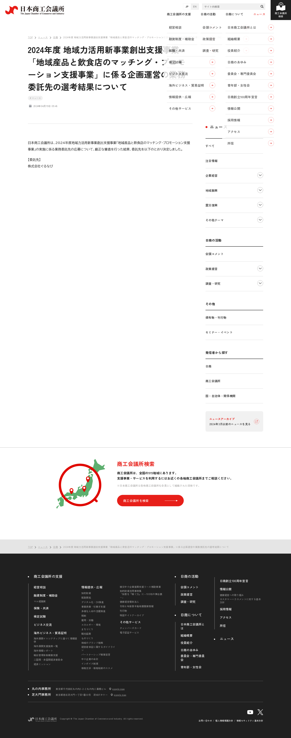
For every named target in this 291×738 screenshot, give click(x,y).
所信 (223, 626)
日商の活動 (190, 576)
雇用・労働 (87, 620)
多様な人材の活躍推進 (93, 611)
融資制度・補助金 (46, 595)
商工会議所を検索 (150, 500)
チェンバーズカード (131, 628)
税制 (83, 615)
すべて (210, 146)
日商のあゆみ (190, 650)
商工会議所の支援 (48, 576)
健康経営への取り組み (232, 595)
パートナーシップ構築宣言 (95, 654)
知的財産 (86, 593)
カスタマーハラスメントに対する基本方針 (240, 601)
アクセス (226, 617)
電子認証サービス (129, 632)
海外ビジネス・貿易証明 (50, 633)
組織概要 (187, 635)
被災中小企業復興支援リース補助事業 (140, 586)
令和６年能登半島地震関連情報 (137, 606)
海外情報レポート (43, 650)
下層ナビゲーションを (260, 175)
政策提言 (211, 269)
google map (118, 688)
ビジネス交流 (43, 625)
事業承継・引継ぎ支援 (93, 606)
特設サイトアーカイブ (132, 615)
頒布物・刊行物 (216, 317)
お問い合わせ (205, 721)
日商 (209, 366)
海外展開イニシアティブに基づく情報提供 (55, 640)
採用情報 (226, 609)
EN (194, 6)
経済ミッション (42, 664)
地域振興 (211, 190)
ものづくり (87, 638)
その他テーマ (215, 220)
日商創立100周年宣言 (234, 581)
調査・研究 (213, 283)
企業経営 (211, 175)
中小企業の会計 (89, 659)
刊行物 (123, 610)
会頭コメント (215, 254)
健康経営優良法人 (129, 601)
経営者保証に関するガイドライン (98, 648)
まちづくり (87, 629)
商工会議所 (213, 381)
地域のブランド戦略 (92, 642)
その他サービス (130, 622)
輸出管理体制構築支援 (46, 655)
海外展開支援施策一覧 (46, 646)
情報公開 (226, 589)
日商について (191, 614)
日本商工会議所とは (193, 626)
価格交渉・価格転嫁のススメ (97, 668)
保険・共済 (41, 608)
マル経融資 (40, 601)
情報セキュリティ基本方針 (249, 721)
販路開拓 (86, 597)
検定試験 (40, 616)
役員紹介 (187, 643)
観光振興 (86, 633)
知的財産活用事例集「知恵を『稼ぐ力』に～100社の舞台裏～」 (141, 594)
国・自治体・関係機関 (221, 396)
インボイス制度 (89, 663)
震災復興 (211, 205)
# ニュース (35, 98)
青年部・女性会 (191, 667)
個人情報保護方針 (224, 721)
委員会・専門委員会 (193, 658)
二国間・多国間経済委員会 (48, 659)
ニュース (259, 14)
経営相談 (40, 587)
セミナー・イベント (219, 332)
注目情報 (211, 161)
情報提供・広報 (91, 587)
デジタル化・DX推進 (92, 602)
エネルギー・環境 (91, 624)
